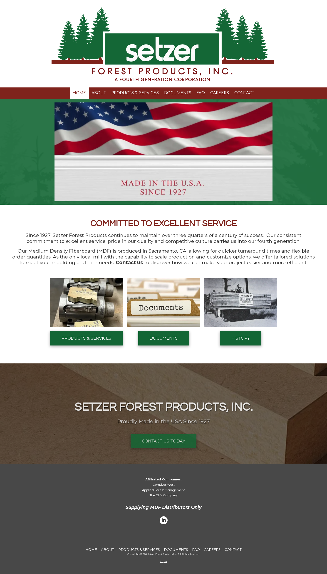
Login (163, 561)
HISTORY (240, 338)
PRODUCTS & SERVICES (86, 338)
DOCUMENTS (164, 338)
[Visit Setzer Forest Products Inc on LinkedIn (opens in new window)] (164, 520)
